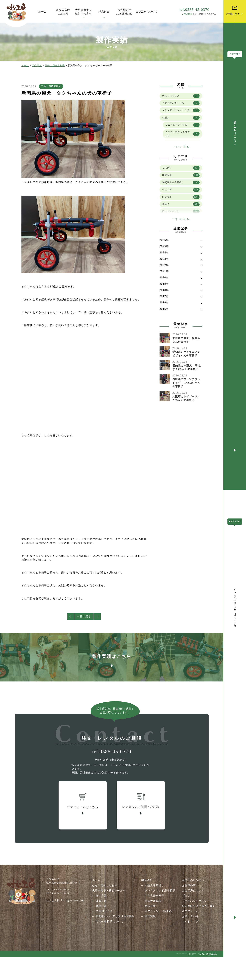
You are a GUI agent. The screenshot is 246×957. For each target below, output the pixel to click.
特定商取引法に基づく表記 (198, 906)
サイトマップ (190, 921)
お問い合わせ (190, 916)
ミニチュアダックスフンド (182, 134)
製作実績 (37, 65)
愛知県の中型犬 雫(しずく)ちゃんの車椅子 (186, 367)
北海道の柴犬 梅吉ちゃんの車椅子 (186, 340)
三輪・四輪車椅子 (55, 65)
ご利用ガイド (104, 911)
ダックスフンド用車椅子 (160, 890)
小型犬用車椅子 (154, 885)
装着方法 (101, 900)
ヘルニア (181, 190)
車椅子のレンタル (193, 880)
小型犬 (181, 118)
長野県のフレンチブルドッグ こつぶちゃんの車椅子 (186, 383)
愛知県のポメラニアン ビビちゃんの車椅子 (187, 353)
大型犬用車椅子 (154, 900)
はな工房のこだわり (104, 885)
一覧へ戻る (84, 616)
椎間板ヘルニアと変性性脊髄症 (115, 916)
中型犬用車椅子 (154, 895)
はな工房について (193, 890)
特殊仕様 (150, 906)
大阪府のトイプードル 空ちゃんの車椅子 (187, 398)
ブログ (186, 895)
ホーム (25, 65)
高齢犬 (181, 204)
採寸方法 (101, 895)
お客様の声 (189, 885)
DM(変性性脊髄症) (181, 182)
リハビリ (181, 168)
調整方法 (101, 906)
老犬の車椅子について (110, 921)
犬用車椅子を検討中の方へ (109, 890)
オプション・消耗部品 (159, 911)
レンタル (181, 197)
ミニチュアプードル (182, 125)
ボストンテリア (181, 96)
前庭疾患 (181, 175)
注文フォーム (190, 911)
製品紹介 (146, 880)
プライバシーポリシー (196, 900)
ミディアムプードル (181, 103)
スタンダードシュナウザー (181, 110)
